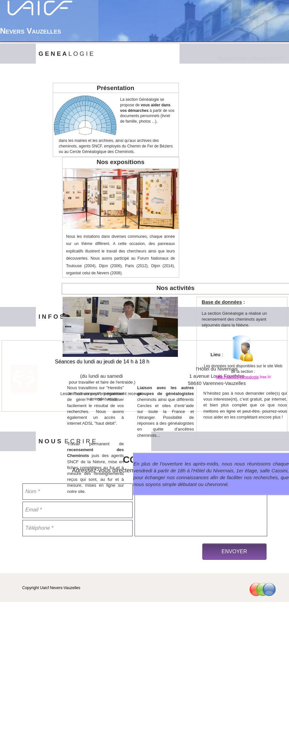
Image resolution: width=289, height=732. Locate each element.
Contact (266, 30)
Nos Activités (234, 30)
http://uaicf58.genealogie (237, 377)
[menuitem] (203, 30)
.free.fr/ (265, 377)
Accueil (203, 30)
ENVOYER (234, 551)
